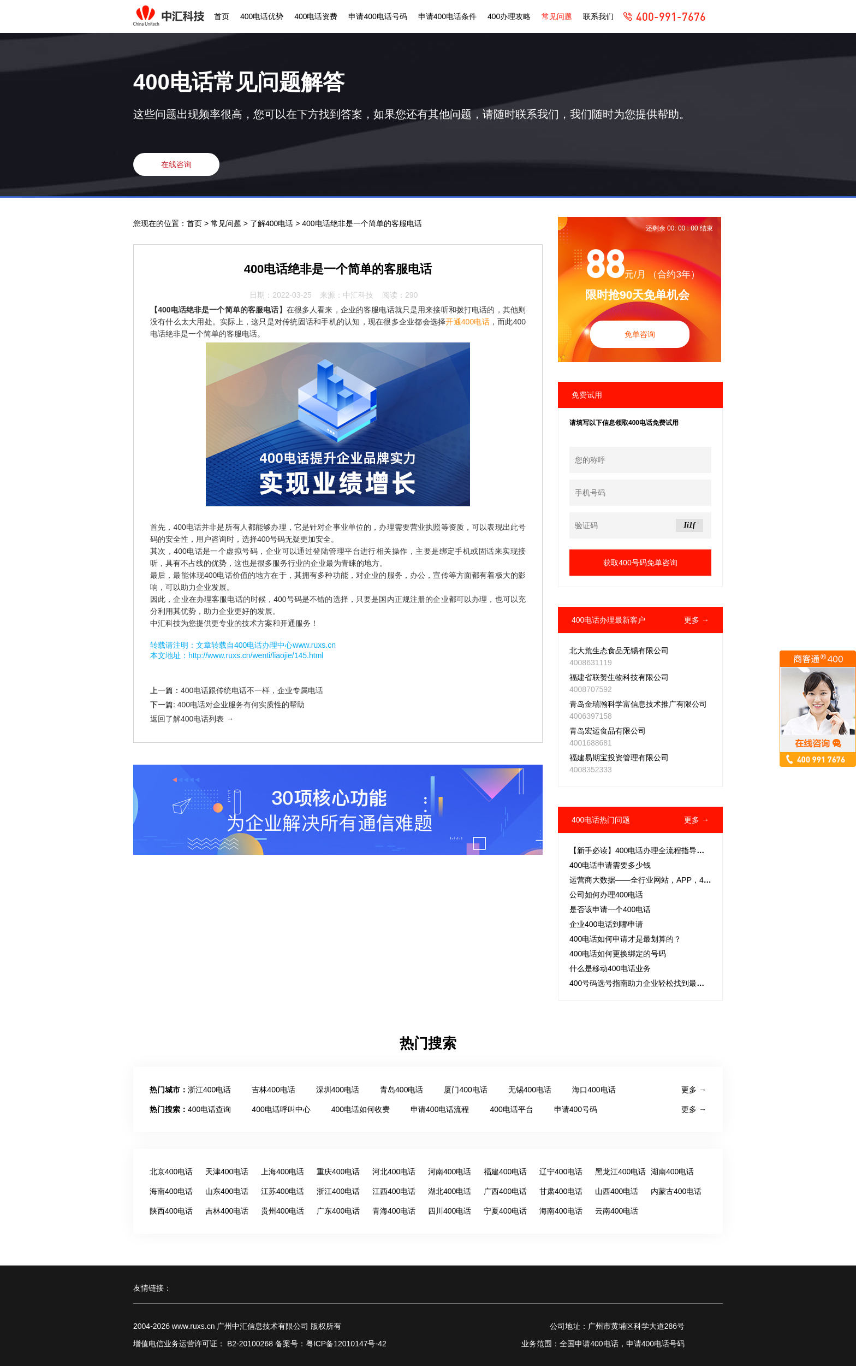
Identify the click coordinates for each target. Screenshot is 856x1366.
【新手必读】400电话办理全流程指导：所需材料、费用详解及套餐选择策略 (698, 850)
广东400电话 (338, 1211)
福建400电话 (505, 1171)
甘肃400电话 (560, 1191)
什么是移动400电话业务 (610, 968)
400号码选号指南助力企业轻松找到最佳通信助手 (652, 983)
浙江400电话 (209, 1089)
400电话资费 (315, 16)
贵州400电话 (282, 1211)
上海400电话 (282, 1171)
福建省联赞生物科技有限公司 (619, 677)
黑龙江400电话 (620, 1171)
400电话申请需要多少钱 (610, 865)
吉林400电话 (273, 1089)
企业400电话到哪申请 (606, 924)
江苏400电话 (282, 1191)
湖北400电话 (449, 1191)
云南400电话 (616, 1211)
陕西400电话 (171, 1211)
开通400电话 (467, 321)
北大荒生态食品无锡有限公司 (619, 650)
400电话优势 (261, 16)
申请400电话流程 (440, 1109)
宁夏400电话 (505, 1211)
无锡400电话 (529, 1089)
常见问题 (557, 16)
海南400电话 (171, 1191)
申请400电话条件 (447, 16)
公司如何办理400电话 (606, 894)
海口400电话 (593, 1089)
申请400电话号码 (377, 16)
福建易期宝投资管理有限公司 (619, 757)
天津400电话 (226, 1171)
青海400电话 (393, 1211)
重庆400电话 (338, 1171)
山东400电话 (226, 1191)
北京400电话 (171, 1171)
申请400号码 (575, 1109)
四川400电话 (449, 1211)
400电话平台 (511, 1109)
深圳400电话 (337, 1089)
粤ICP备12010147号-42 (346, 1343)
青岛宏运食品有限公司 (607, 730)
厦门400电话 (465, 1089)
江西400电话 (393, 1191)
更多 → (696, 620)
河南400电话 (449, 1171)
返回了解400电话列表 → (192, 718)
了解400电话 (272, 223)
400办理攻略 (509, 16)
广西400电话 (505, 1191)
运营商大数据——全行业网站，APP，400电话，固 (655, 880)
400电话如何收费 (360, 1109)
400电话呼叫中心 (281, 1109)
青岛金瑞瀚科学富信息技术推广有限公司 (638, 704)
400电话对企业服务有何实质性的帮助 (241, 704)
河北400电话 (393, 1171)
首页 (221, 16)
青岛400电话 (401, 1089)
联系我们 (598, 16)
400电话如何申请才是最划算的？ (625, 939)
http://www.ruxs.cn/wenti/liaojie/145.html (255, 655)
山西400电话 (616, 1191)
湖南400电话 (672, 1171)
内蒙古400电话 (676, 1191)
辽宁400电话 (560, 1171)
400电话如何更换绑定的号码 (617, 953)
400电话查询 (209, 1109)
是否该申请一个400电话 (610, 909)
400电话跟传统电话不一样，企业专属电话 (252, 690)
